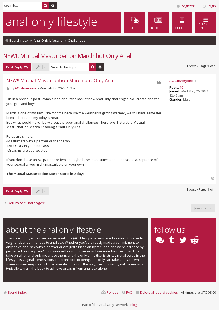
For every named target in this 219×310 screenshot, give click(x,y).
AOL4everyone (181, 81)
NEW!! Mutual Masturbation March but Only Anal (67, 55)
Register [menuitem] (185, 6)
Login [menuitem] (209, 6)
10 (181, 88)
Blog (133, 304)
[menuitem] (182, 22)
